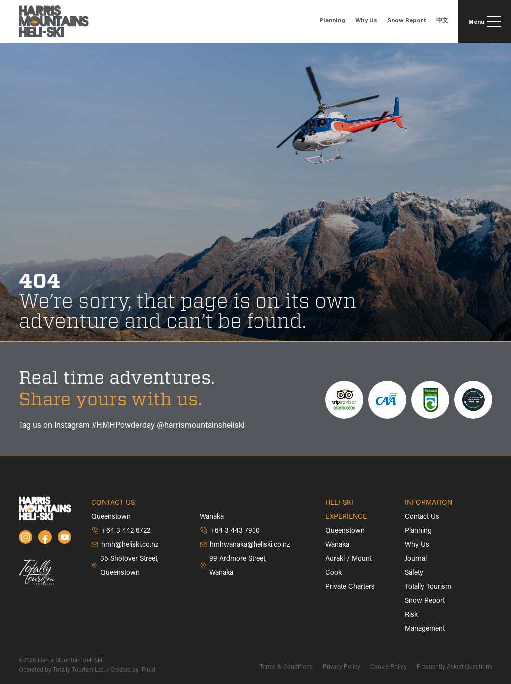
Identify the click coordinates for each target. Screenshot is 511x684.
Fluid (147, 670)
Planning (418, 531)
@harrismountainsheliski (201, 426)
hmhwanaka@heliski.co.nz (245, 545)
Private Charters (350, 587)
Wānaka (337, 545)
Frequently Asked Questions (454, 667)
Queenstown (345, 531)
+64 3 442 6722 (120, 531)
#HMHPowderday (123, 426)
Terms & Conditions (286, 667)
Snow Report (425, 601)
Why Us (417, 545)
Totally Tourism (428, 587)
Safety (414, 573)
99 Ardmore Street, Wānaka (233, 566)
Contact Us (422, 517)
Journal (416, 559)
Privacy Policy (341, 667)
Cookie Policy (388, 667)
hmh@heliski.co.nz (124, 545)
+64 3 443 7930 (230, 531)
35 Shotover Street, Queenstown (125, 566)
